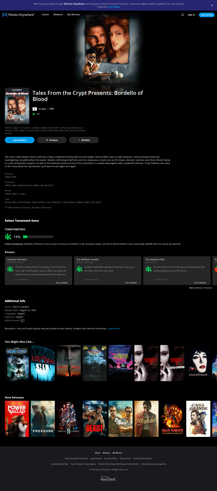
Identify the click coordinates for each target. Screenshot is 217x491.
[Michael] (146, 419)
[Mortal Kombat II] (69, 419)
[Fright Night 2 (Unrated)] (172, 363)
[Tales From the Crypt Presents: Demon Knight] (17, 363)
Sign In (191, 14)
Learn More (114, 328)
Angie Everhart (38, 202)
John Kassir (96, 202)
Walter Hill (38, 185)
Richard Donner (25, 185)
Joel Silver (48, 185)
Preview (52, 140)
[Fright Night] (69, 363)
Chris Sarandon (53, 202)
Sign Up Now (206, 15)
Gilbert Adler (11, 176)
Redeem (58, 14)
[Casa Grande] (198, 419)
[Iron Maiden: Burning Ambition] (172, 419)
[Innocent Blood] (198, 363)
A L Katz (21, 193)
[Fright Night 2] (146, 363)
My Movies (73, 14)
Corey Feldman (69, 202)
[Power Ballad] (17, 419)
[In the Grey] (120, 419)
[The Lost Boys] (43, 363)
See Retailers (19, 140)
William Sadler (83, 202)
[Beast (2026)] (95, 419)
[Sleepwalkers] (120, 363)
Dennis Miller (11, 202)
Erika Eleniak (24, 202)
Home (45, 14)
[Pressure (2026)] (43, 419)
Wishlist (84, 140)
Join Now (114, 6)
